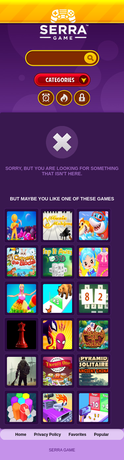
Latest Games (46, 98)
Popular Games (64, 98)
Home (20, 434)
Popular (101, 434)
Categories (62, 80)
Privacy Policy (47, 434)
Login (81, 98)
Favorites (77, 434)
